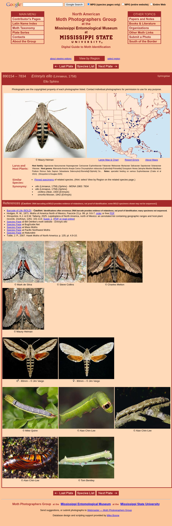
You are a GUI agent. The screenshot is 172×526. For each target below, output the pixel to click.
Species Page (14, 221)
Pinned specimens (44, 179)
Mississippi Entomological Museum (86, 504)
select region (114, 58)
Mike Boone (113, 515)
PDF (112, 213)
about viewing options (60, 58)
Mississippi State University (140, 504)
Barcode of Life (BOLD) (19, 210)
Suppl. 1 (47, 218)
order (99, 213)
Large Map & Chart (109, 159)
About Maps (151, 159)
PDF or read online (64, 218)
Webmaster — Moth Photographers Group (109, 510)
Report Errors (132, 159)
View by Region (89, 58)
